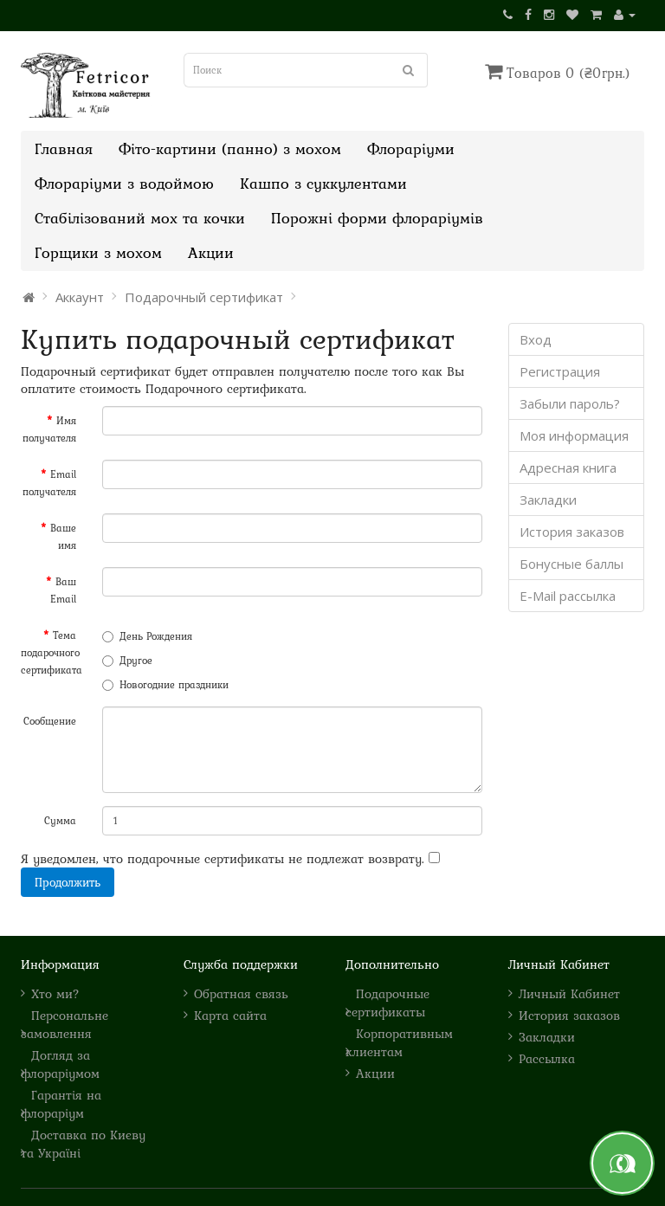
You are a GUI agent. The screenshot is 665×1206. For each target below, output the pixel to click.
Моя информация (574, 435)
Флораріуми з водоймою (124, 183)
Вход (536, 339)
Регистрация (560, 371)
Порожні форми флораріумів (377, 217)
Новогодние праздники (165, 685)
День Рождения (147, 636)
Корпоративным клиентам (399, 1042)
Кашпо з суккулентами (323, 183)
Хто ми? (55, 993)
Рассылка (547, 1058)
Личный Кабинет (569, 993)
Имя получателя (49, 429)
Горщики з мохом (98, 252)
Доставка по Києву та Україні (83, 1144)
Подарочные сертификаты (387, 1003)
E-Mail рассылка (568, 595)
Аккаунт (79, 297)
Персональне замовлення (64, 1024)
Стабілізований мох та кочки (140, 217)
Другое (127, 660)
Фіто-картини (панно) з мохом (230, 148)
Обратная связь (241, 993)
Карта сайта (230, 1015)
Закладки (548, 499)
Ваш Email (63, 590)
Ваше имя (63, 536)
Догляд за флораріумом (60, 1064)
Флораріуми (411, 148)
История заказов (572, 531)
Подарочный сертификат (204, 297)
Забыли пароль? (570, 403)
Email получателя (49, 483)
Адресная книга (568, 467)
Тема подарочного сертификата (51, 653)
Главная (64, 148)
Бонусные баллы (571, 563)
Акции (211, 252)
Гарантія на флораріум (61, 1104)
